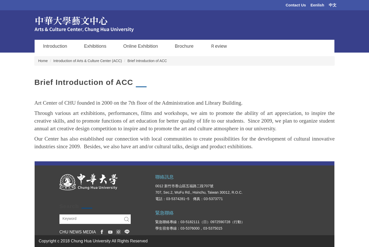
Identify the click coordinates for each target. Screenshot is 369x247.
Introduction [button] (55, 46)
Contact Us (296, 5)
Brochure (184, 46)
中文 (332, 5)
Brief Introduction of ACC (147, 61)
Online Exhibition (140, 46)
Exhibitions (95, 46)
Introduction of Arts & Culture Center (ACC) (87, 61)
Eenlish (317, 5)
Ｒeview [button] (218, 46)
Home (43, 61)
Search (126, 219)
